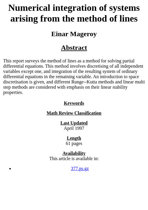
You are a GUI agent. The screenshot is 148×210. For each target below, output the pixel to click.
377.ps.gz (80, 168)
